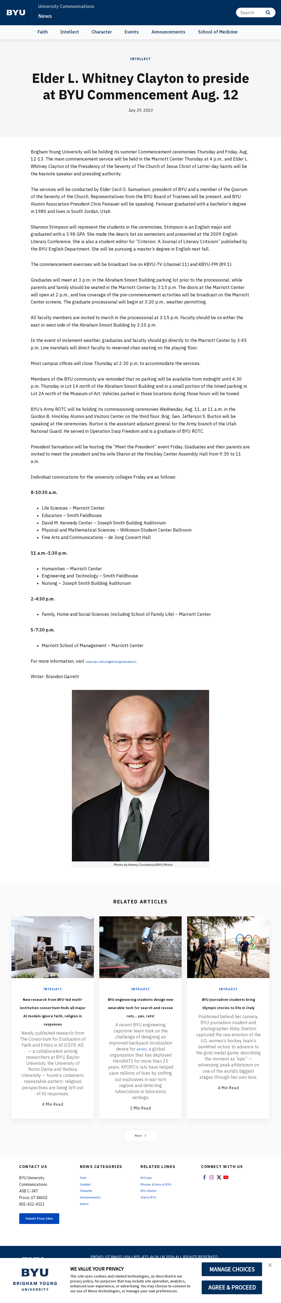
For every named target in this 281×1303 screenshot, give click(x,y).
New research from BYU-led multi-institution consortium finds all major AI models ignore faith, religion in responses (52, 1023)
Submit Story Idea (44, 1242)
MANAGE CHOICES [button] (232, 1269)
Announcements (168, 32)
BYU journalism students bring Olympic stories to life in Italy (228, 1010)
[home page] (16, 12)
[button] (271, 1268)
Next (140, 1156)
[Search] (256, 12)
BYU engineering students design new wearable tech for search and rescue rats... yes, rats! (140, 1015)
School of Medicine (218, 32)
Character (102, 32)
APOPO (142, 1065)
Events (132, 32)
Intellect (69, 32)
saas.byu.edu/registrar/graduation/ (120, 661)
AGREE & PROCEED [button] (232, 1287)
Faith (43, 32)
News (46, 15)
